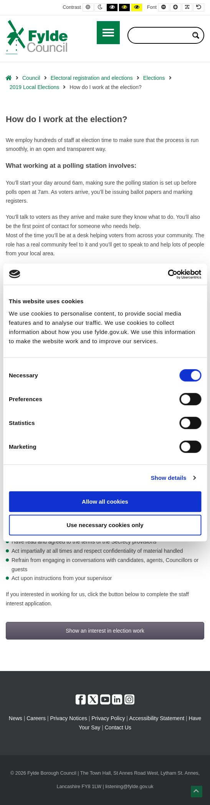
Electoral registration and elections (92, 78)
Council (31, 78)
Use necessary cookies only (104, 525)
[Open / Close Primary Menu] (108, 32)
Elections (154, 78)
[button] (196, 791)
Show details (169, 477)
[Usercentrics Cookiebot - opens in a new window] (167, 274)
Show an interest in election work (105, 631)
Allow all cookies (105, 501)
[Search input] (161, 35)
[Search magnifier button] (195, 35)
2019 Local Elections (34, 87)
